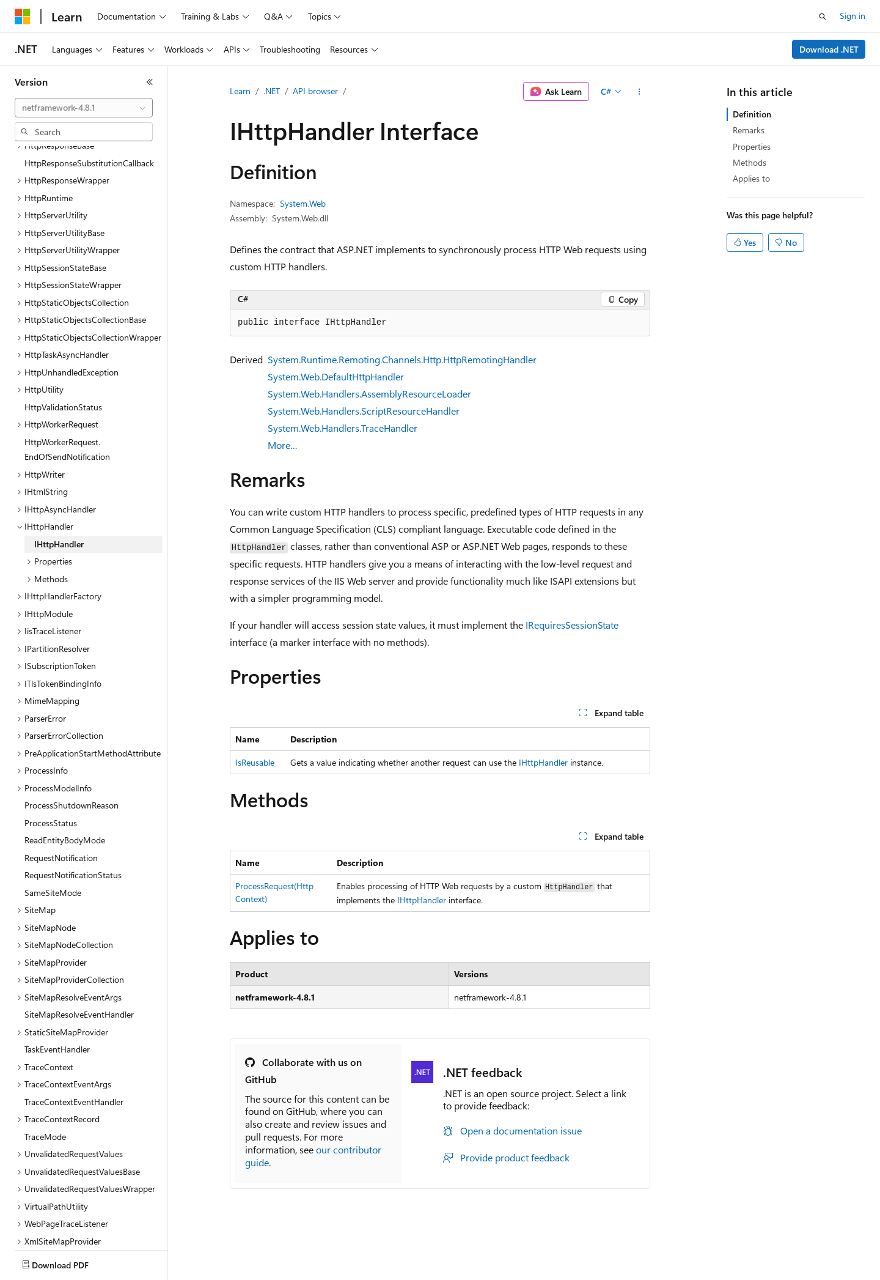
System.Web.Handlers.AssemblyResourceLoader (369, 393)
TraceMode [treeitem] (45, 1094)
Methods (749, 162)
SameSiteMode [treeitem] (52, 850)
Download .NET (829, 49)
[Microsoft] (23, 16)
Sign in (852, 15)
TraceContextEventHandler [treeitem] (73, 1059)
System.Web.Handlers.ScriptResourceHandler (364, 410)
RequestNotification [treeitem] (61, 815)
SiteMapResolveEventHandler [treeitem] (79, 972)
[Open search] (822, 17)
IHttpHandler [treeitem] (59, 502)
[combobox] (84, 107)
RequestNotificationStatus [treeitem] (73, 832)
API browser (315, 91)
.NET (271, 91)
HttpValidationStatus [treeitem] (63, 365)
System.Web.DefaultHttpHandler (336, 376)
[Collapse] (150, 82)
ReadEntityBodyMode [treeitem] (64, 798)
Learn (240, 91)
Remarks (749, 130)
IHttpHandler (543, 762)
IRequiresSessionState (572, 624)
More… (283, 444)
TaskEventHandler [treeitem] (57, 1007)
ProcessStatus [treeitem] (50, 780)
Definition (752, 114)
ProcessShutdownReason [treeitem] (71, 763)
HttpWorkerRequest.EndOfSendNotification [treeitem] (67, 407)
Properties (752, 146)
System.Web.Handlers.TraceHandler (342, 427)
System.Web (303, 203)
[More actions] (639, 92)
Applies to (751, 178)
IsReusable (254, 762)
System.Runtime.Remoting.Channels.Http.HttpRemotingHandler (402, 359)
